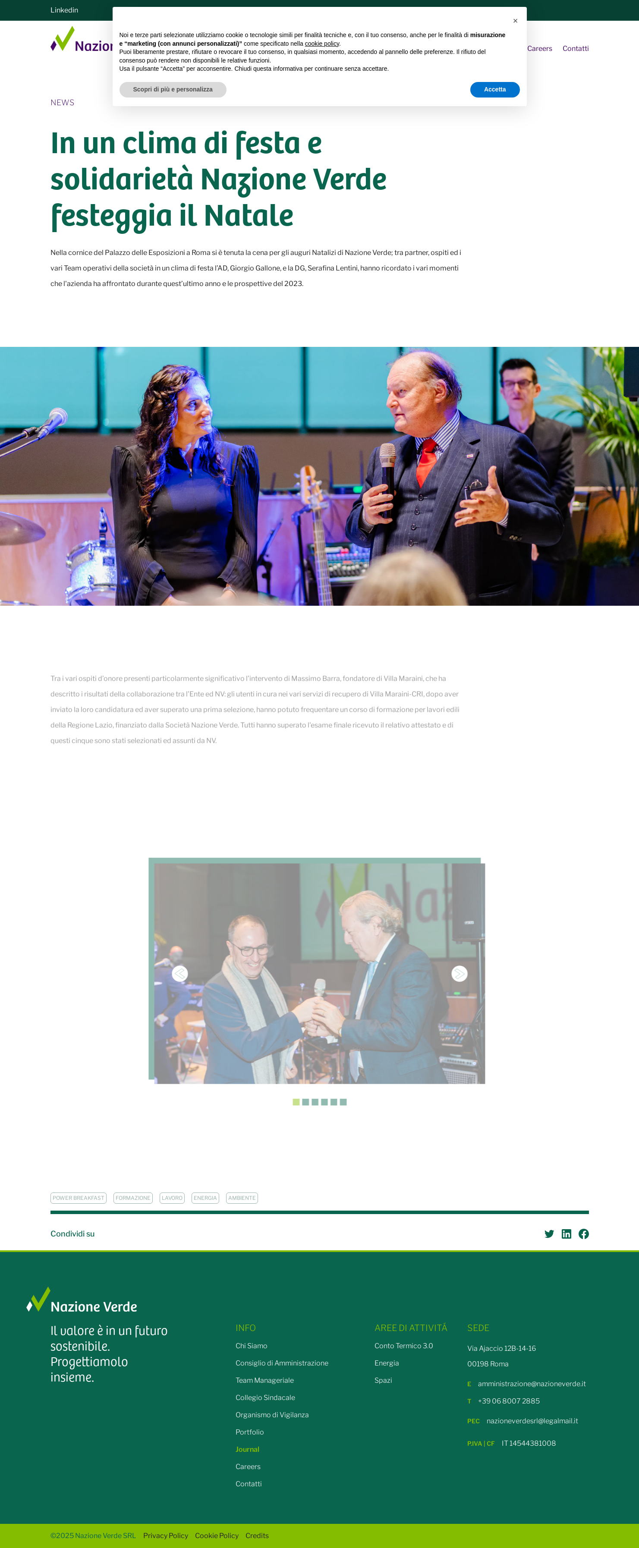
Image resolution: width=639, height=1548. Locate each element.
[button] (516, 21)
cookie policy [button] (322, 43)
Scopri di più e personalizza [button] (173, 89)
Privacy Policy (165, 1536)
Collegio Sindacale (265, 1398)
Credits (257, 1536)
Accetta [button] (495, 89)
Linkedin (64, 10)
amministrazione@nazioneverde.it (526, 1384)
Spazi (383, 1380)
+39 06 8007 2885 (503, 1401)
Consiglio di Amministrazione (282, 1363)
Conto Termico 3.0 (404, 1346)
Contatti (576, 48)
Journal (247, 1449)
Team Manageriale (265, 1380)
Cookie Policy (217, 1536)
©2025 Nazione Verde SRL (93, 1536)
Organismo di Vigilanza (272, 1415)
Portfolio (250, 1432)
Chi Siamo (252, 1346)
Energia (387, 1363)
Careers (539, 48)
